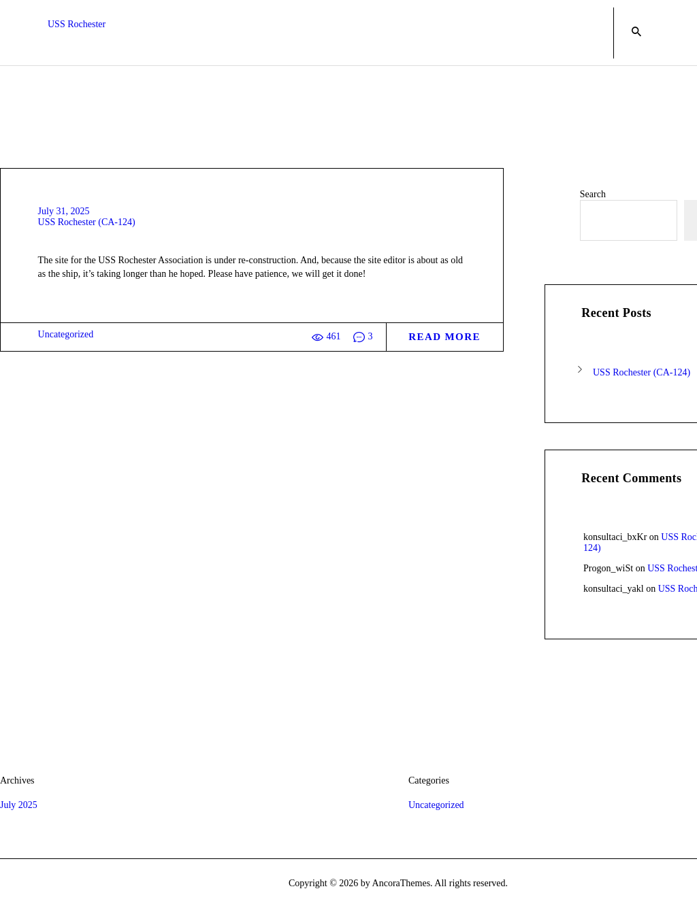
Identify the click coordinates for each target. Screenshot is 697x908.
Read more (444, 336)
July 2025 (18, 805)
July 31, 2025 (64, 211)
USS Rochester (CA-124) (86, 222)
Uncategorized (66, 334)
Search (593, 194)
